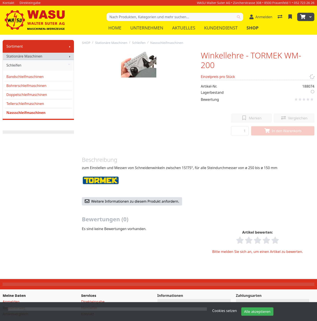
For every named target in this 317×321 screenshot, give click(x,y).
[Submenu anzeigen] (70, 46)
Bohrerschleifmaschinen (26, 85)
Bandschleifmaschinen (25, 76)
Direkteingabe (93, 301)
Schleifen (38, 65)
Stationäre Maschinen (24, 56)
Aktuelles (183, 28)
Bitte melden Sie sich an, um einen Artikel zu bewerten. (257, 251)
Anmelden (11, 301)
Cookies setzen (224, 310)
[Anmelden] (261, 17)
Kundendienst (221, 28)
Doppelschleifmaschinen (26, 94)
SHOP (86, 43)
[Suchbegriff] (170, 17)
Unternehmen (146, 28)
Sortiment (14, 46)
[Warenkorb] (302, 17)
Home (115, 28)
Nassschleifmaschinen (26, 112)
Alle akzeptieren (257, 311)
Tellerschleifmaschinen (25, 103)
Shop (253, 28)
